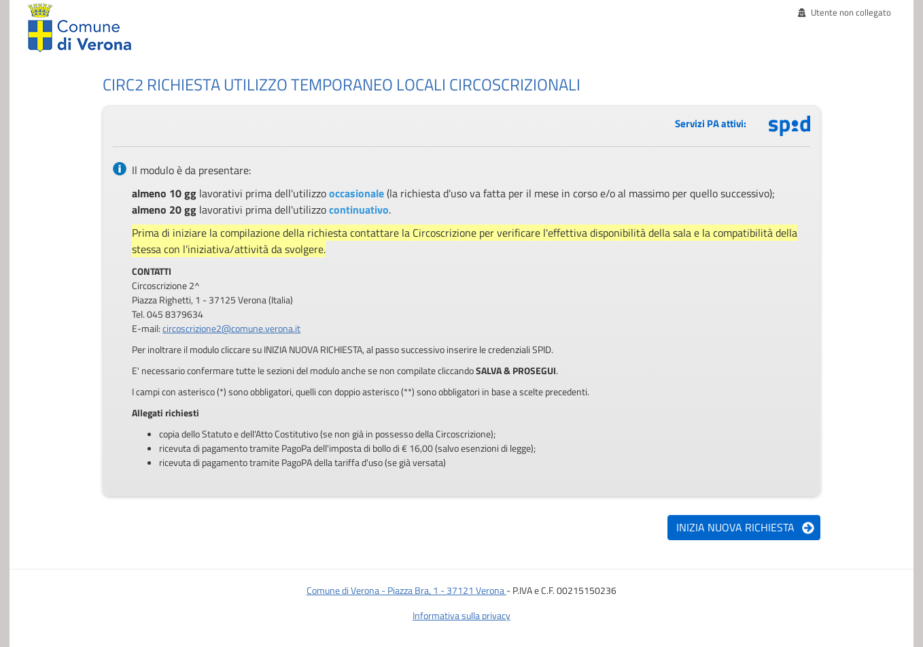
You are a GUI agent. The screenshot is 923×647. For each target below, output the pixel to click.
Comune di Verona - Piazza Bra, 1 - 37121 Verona (406, 590)
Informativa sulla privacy (461, 615)
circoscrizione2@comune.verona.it (231, 328)
